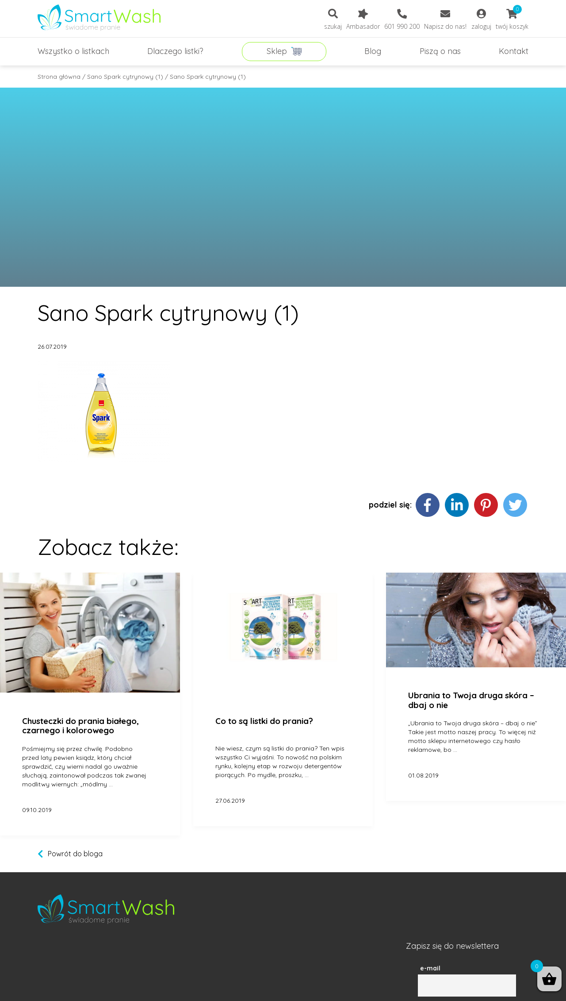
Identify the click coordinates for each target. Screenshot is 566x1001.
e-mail (430, 968)
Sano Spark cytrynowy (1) (125, 77)
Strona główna (59, 77)
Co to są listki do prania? (264, 721)
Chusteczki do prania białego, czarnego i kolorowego (80, 725)
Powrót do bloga (75, 853)
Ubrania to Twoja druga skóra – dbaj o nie (471, 700)
